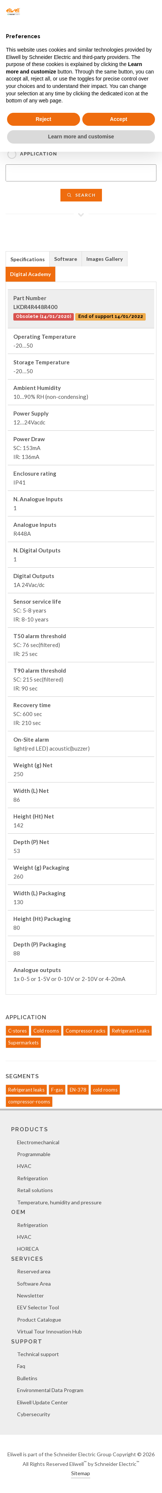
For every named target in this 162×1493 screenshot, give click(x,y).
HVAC (24, 1166)
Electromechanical (38, 1142)
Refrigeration (32, 1178)
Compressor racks (85, 1031)
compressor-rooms (29, 1102)
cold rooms (105, 1090)
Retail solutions (35, 1190)
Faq (21, 1366)
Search (81, 195)
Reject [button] (43, 119)
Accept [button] (118, 119)
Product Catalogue (39, 1319)
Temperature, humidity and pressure (59, 1202)
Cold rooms (46, 1031)
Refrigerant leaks (26, 1090)
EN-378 (78, 1090)
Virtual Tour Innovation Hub (49, 1331)
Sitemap (80, 1473)
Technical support (38, 1354)
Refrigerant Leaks (130, 1031)
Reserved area (33, 1271)
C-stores (17, 1031)
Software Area (34, 1283)
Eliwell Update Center (42, 1402)
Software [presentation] (65, 259)
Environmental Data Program (50, 1390)
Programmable (33, 1154)
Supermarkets (23, 1043)
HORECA (28, 1249)
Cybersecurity (33, 1414)
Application (38, 154)
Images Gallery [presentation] (104, 259)
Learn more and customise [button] (81, 137)
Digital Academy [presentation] (30, 274)
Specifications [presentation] (27, 259)
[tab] (28, 258)
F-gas (57, 1090)
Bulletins (27, 1378)
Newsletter (30, 1295)
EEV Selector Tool (38, 1307)
